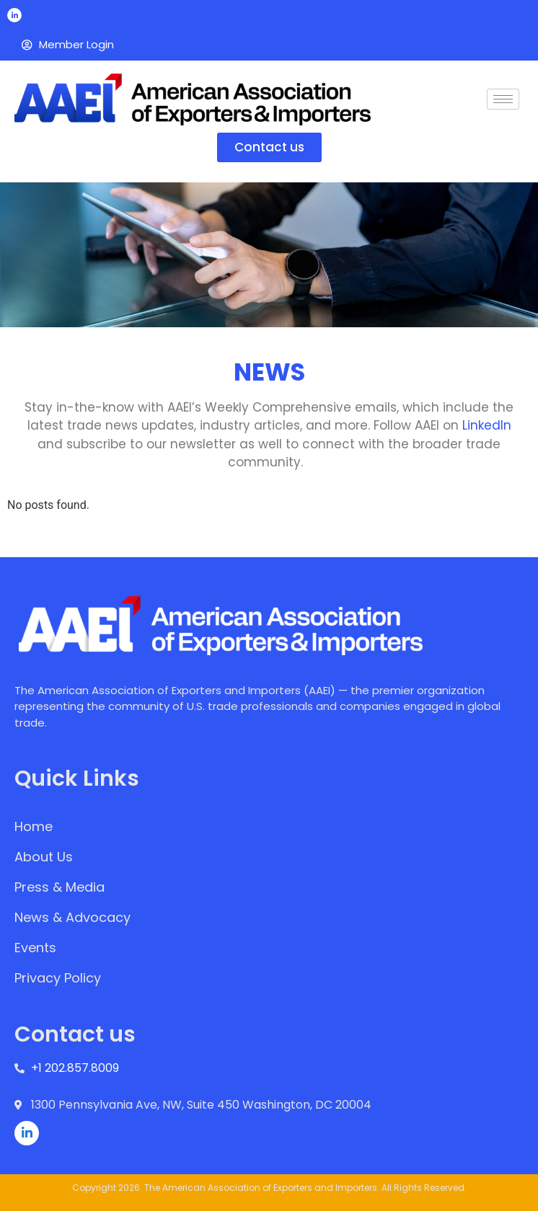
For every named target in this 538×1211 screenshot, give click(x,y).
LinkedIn (486, 425)
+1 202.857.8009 (75, 1068)
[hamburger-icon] (503, 99)
